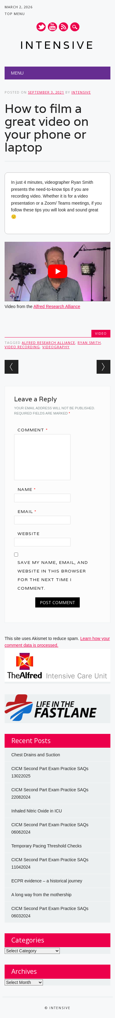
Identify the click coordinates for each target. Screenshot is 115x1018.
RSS (63, 26)
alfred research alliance (48, 342)
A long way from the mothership (41, 894)
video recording (22, 347)
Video (101, 333)
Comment (34, 430)
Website (28, 533)
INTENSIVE (57, 45)
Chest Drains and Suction (35, 754)
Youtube (52, 26)
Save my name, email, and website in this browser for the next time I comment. (52, 575)
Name (28, 489)
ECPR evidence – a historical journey (46, 880)
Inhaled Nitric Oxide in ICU (36, 810)
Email (29, 511)
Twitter (41, 26)
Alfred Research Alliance (56, 306)
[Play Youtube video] (57, 271)
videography (56, 347)
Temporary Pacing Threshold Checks (46, 845)
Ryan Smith (89, 342)
